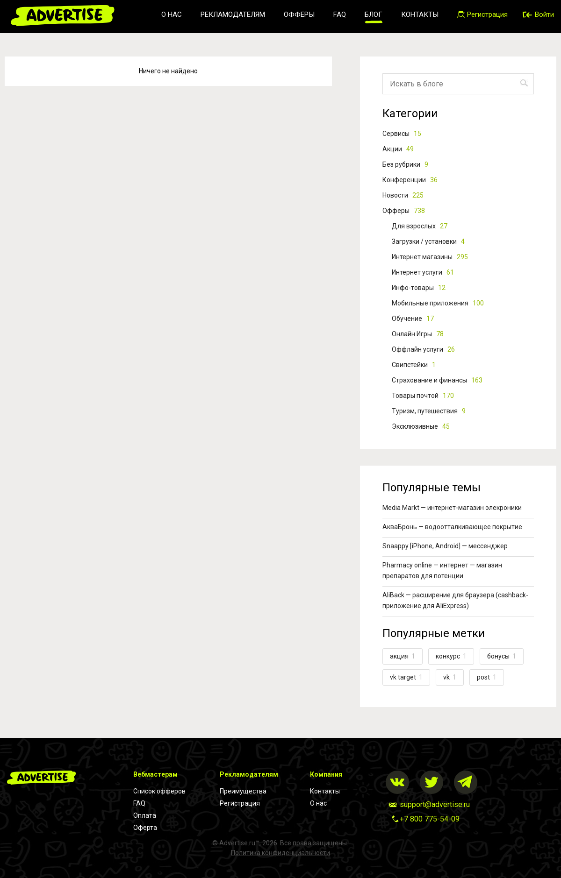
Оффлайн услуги (423, 349)
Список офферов (159, 791)
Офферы (299, 14)
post (486, 677)
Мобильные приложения (438, 303)
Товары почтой (423, 395)
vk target (406, 677)
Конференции (410, 180)
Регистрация (240, 803)
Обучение (413, 318)
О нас (171, 14)
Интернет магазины (430, 257)
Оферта (145, 827)
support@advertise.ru (435, 804)
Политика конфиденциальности (280, 853)
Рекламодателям (233, 14)
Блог (373, 14)
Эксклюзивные (421, 426)
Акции (398, 149)
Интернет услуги (423, 272)
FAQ (339, 14)
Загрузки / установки (428, 241)
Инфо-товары (419, 287)
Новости (403, 195)
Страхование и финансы (437, 380)
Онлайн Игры (418, 334)
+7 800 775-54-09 (430, 818)
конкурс (451, 656)
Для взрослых (419, 226)
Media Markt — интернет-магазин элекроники (452, 507)
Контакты (420, 14)
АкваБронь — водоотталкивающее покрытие (452, 527)
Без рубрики (405, 164)
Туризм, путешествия (429, 411)
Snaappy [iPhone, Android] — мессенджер (445, 546)
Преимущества (243, 791)
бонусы (501, 656)
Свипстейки (414, 364)
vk (449, 677)
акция (402, 656)
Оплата (144, 815)
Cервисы (401, 133)
